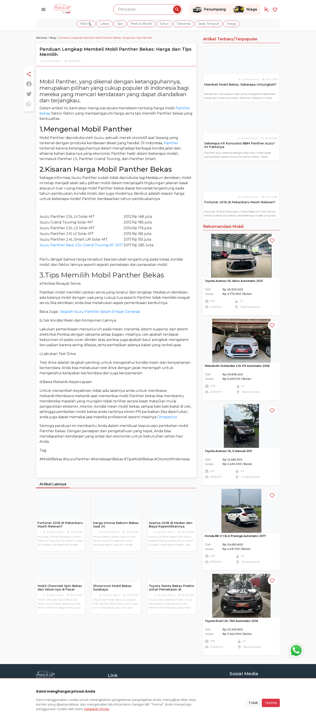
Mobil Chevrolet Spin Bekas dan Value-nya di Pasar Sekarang (60, 589)
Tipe (120, 24)
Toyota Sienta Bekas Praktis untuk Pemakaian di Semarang (171, 589)
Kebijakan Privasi (96, 709)
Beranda (41, 37)
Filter (86, 24)
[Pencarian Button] (177, 9)
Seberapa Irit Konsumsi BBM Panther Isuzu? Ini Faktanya (239, 145)
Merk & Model (141, 24)
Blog (53, 37)
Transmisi (183, 24)
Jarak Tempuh (208, 24)
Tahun (164, 24)
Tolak (253, 702)
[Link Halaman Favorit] (275, 9)
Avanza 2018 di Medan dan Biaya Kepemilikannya (170, 525)
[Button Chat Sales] (295, 649)
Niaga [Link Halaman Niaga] (244, 9)
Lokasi (104, 24)
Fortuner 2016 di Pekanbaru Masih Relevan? (60, 525)
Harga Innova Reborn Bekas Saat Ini (116, 525)
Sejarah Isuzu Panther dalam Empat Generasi (100, 312)
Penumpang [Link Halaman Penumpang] (209, 9)
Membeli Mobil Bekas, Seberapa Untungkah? (240, 84)
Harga (231, 24)
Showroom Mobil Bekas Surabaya (112, 588)
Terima (271, 702)
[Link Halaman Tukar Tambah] (266, 9)
